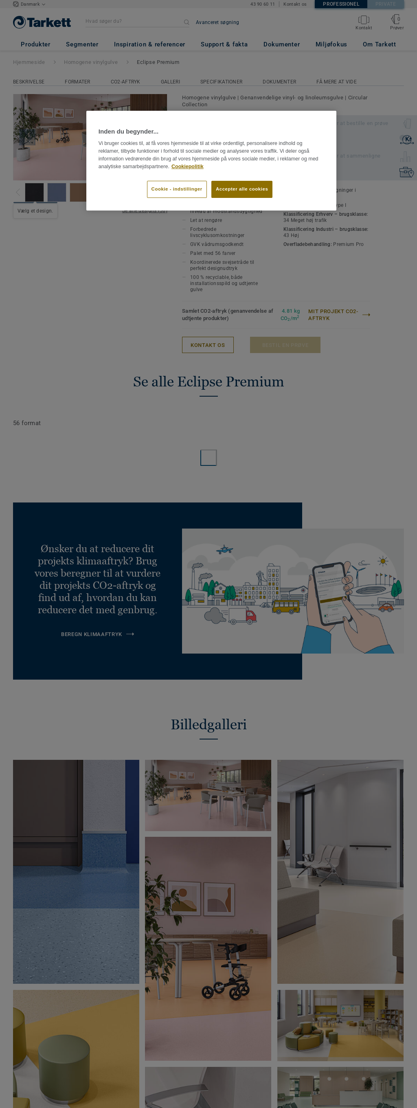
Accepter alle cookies (242, 188)
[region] (211, 160)
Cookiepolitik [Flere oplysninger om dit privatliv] (187, 166)
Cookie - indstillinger (176, 188)
